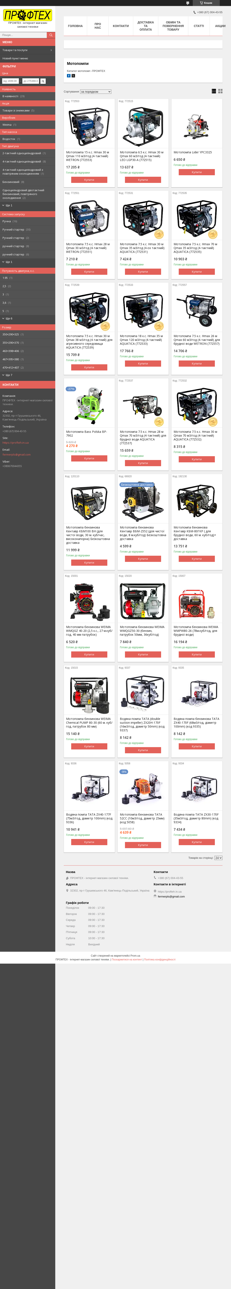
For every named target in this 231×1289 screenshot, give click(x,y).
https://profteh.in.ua (16, 442)
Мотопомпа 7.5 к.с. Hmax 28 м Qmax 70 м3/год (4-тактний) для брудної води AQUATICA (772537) (143, 437)
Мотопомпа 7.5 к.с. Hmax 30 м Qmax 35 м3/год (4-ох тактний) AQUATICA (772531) (142, 248)
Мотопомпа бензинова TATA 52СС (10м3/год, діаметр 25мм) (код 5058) (142, 818)
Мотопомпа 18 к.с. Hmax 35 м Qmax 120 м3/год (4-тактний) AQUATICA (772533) (141, 340)
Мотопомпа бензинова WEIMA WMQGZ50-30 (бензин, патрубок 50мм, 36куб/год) (142, 631)
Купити (89, 180)
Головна (75, 26)
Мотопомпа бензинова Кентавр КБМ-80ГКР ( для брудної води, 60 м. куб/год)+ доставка (195, 533)
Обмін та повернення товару (173, 26)
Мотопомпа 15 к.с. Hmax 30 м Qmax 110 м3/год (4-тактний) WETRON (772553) (87, 156)
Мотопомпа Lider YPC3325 (193, 152)
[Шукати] (51, 35)
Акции (220, 26)
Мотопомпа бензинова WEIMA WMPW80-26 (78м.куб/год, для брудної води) (196, 631)
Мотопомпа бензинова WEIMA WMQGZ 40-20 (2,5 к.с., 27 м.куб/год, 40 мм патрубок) (89, 631)
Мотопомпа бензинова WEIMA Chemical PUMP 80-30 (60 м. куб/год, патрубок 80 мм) (89, 722)
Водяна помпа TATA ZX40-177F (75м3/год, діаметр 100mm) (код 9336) (89, 818)
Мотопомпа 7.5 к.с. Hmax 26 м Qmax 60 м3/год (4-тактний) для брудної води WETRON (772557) (197, 340)
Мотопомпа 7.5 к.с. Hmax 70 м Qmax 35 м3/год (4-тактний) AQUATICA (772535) (195, 248)
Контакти (121, 26)
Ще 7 (9, 375)
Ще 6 (9, 318)
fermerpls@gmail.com (17, 454)
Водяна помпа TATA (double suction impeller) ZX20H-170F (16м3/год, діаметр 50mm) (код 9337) (142, 724)
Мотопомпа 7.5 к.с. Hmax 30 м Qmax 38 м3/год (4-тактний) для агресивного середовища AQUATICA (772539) (89, 341)
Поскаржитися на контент (127, 959)
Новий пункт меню (15, 58)
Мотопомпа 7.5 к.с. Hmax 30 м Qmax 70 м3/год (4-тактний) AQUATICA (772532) (195, 435)
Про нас (98, 25)
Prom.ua (135, 955)
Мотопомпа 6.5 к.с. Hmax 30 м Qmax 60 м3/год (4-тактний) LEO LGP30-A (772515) (141, 156)
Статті (199, 26)
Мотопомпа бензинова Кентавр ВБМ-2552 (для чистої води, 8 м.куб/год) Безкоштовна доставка (143, 533)
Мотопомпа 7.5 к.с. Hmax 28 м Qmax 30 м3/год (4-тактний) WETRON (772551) (88, 248)
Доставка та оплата (145, 26)
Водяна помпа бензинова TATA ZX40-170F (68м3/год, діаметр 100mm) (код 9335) (196, 722)
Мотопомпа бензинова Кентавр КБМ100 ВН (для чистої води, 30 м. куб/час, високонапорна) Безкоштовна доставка (88, 535)
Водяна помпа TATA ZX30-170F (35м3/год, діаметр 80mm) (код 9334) (196, 818)
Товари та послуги (15, 50)
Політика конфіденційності (160, 959)
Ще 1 (9, 205)
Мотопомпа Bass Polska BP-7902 (86, 433)
